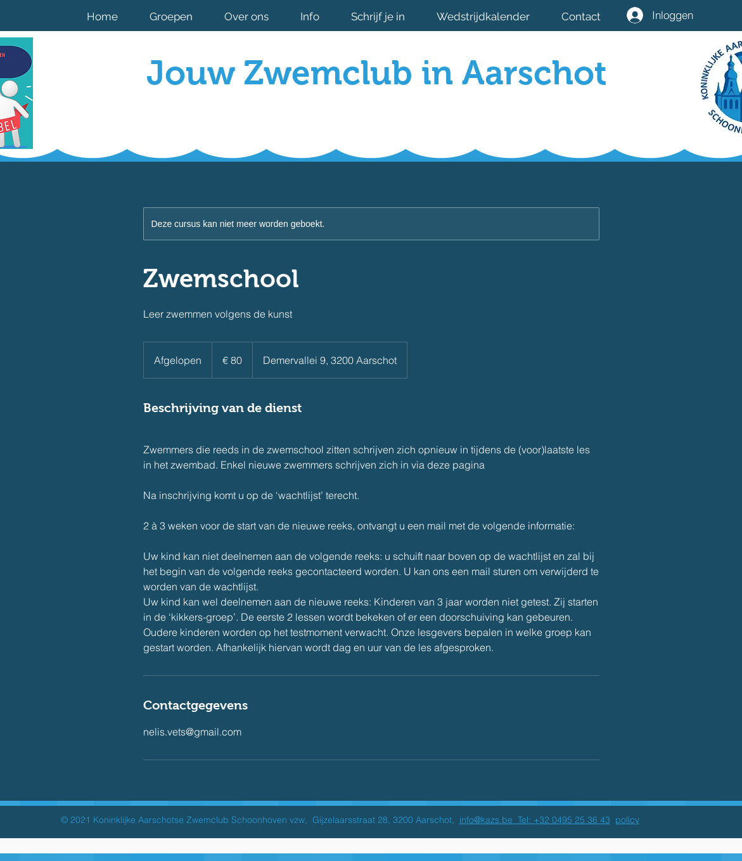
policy (627, 819)
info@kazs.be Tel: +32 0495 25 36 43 (534, 819)
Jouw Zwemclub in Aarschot (376, 72)
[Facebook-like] (528, 116)
